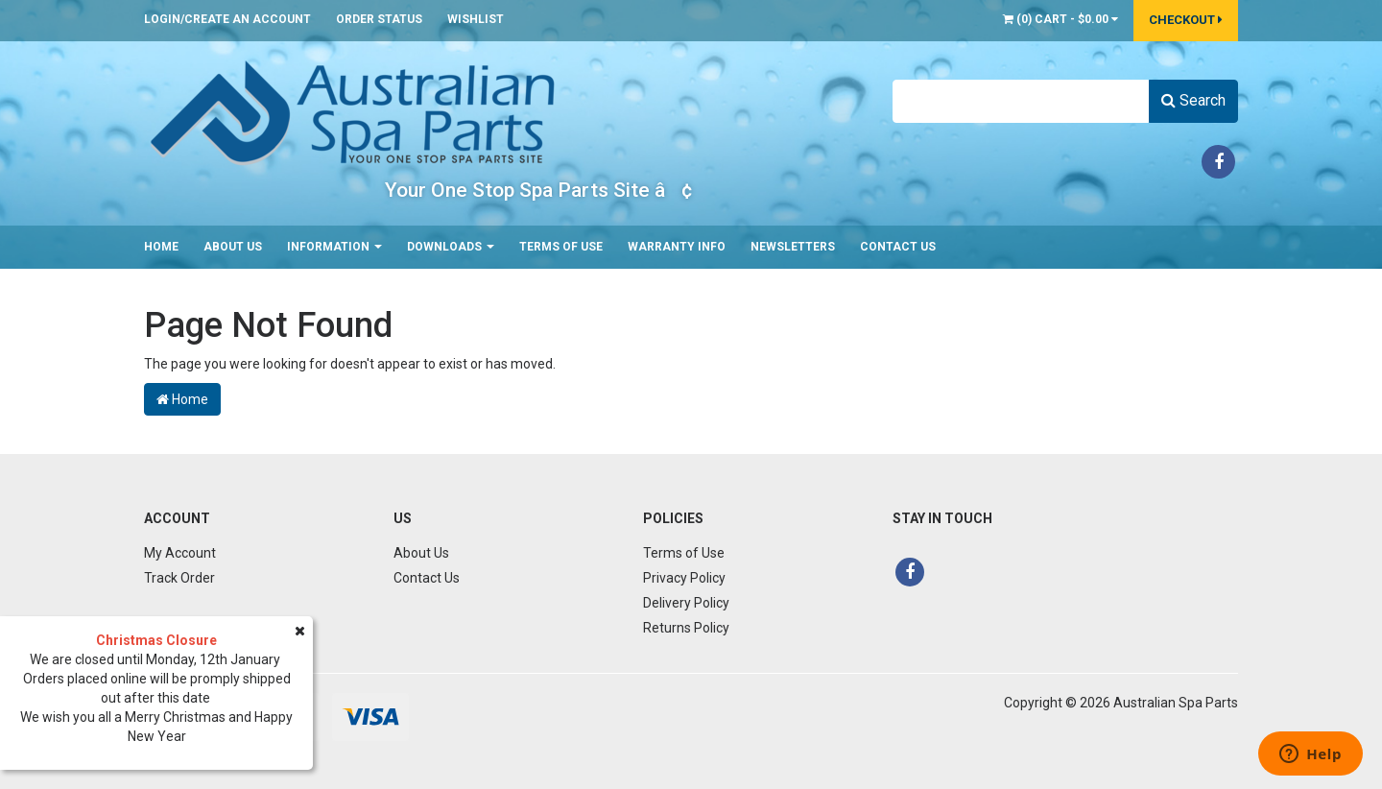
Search (1193, 100)
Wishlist (475, 19)
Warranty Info (677, 246)
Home (161, 246)
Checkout (1186, 19)
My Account (180, 553)
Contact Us (898, 246)
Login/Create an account (227, 19)
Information (334, 246)
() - (1060, 19)
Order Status (379, 19)
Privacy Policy (684, 578)
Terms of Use (561, 246)
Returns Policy (686, 627)
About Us (232, 246)
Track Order (179, 578)
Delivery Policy (686, 602)
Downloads (450, 246)
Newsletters (793, 246)
